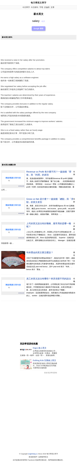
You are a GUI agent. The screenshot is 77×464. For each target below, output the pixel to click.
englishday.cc (33, 454)
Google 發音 (38, 29)
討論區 (47, 7)
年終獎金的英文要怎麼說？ (39, 252)
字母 (41, 7)
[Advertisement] (38, 48)
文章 (52, 7)
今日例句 (34, 7)
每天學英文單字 (38, 2)
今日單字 (26, 7)
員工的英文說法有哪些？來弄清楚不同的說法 (48, 278)
